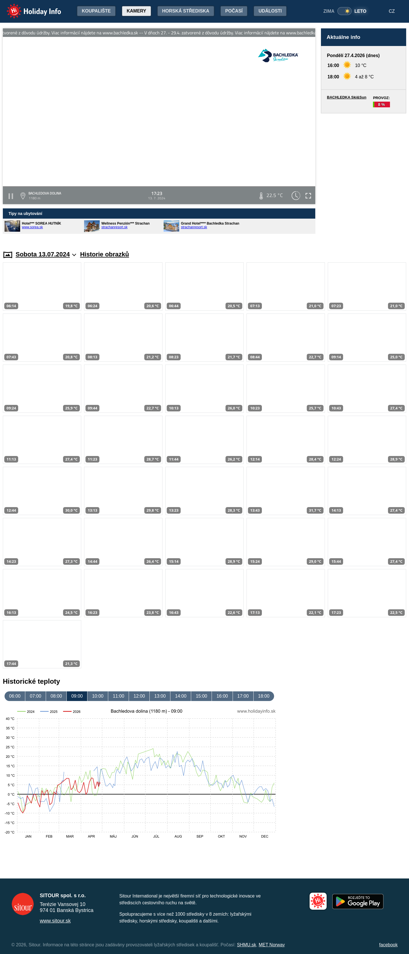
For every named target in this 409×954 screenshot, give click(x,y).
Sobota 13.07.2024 (46, 254)
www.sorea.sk (32, 227)
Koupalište (96, 11)
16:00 (222, 696)
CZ (392, 11)
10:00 (97, 696)
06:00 (14, 696)
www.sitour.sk (55, 921)
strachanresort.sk (114, 227)
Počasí (234, 11)
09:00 (77, 696)
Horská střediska (185, 11)
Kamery (136, 11)
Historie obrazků (104, 254)
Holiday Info (28, 7)
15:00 (201, 696)
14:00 (180, 696)
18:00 (264, 696)
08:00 (56, 696)
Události (270, 11)
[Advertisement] (363, 176)
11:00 (118, 696)
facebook (388, 944)
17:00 (243, 696)
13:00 (160, 696)
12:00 (139, 696)
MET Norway (272, 944)
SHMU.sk (246, 944)
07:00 (35, 696)
